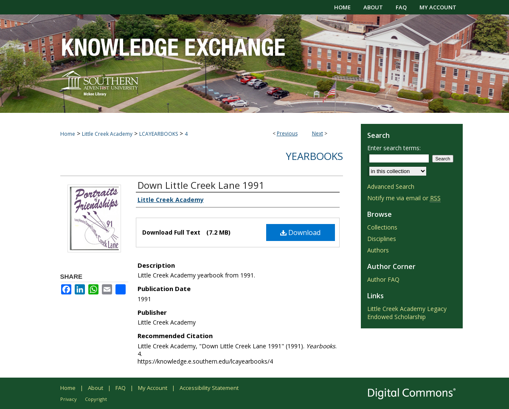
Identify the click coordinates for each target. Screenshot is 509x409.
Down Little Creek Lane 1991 (201, 185)
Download (300, 232)
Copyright (96, 399)
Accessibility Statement (209, 388)
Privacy (68, 399)
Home (67, 133)
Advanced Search (390, 186)
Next (317, 133)
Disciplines (381, 239)
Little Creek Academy (107, 133)
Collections (382, 227)
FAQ (120, 388)
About (95, 388)
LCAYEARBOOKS (158, 133)
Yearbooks (314, 156)
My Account (152, 388)
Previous (287, 133)
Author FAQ (383, 279)
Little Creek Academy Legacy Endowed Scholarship (407, 313)
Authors (378, 250)
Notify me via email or (404, 198)
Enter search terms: (394, 148)
